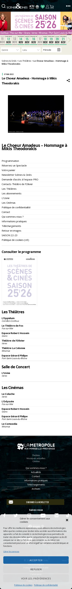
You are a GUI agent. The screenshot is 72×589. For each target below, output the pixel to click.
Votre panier (8, 170)
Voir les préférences (36, 578)
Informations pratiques (14, 221)
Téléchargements (11, 226)
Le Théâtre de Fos (36, 327)
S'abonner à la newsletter (37, 502)
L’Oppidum (36, 319)
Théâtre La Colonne (36, 349)
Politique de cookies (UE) (15, 240)
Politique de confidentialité (46, 585)
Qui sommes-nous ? (12, 216)
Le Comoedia (36, 425)
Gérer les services (11, 551)
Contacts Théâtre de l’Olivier (17, 184)
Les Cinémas (9, 202)
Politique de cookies (23, 585)
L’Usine (6, 198)
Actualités (36, 472)
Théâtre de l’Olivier (36, 342)
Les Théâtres (9, 188)
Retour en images (11, 230)
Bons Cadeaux (37, 7)
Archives (36, 488)
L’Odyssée (36, 403)
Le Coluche (36, 395)
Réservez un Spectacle (14, 165)
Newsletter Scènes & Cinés (17, 174)
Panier (52, 7)
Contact (6, 212)
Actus (32, 7)
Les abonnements (11, 193)
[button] (67, 520)
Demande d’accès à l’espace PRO (20, 179)
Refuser (36, 569)
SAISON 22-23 (10, 235)
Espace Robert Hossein (36, 334)
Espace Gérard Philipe (36, 357)
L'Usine (36, 374)
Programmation (10, 160)
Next (59, 114)
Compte (47, 7)
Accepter (36, 560)
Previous (13, 114)
